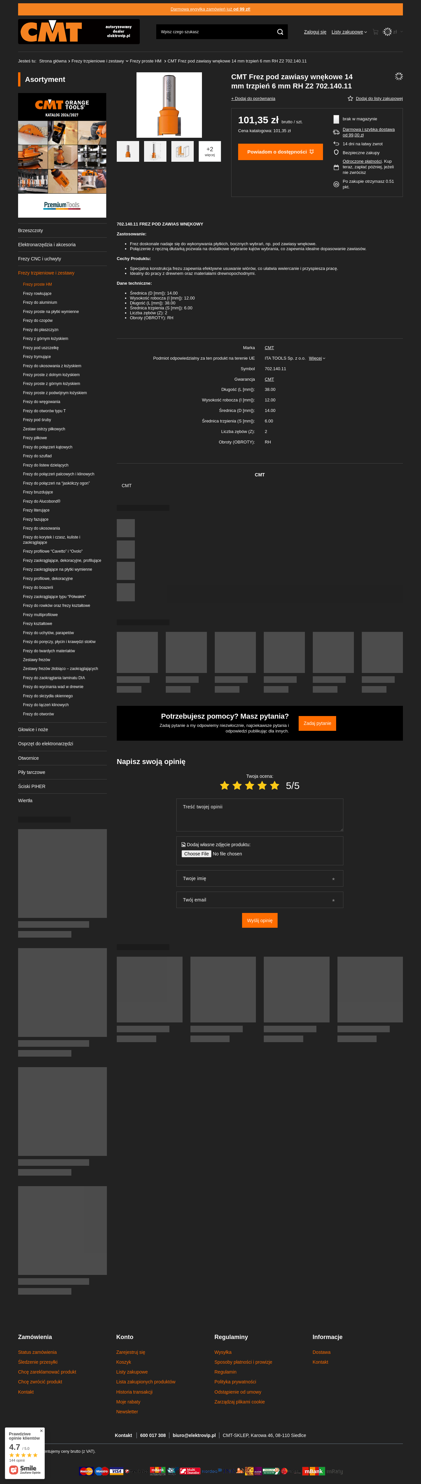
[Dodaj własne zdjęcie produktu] (225, 853)
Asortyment (45, 79)
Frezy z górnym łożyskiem (45, 338)
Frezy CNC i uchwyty (39, 258)
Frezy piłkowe (35, 438)
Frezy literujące (36, 510)
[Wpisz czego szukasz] (222, 31)
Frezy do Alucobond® (42, 501)
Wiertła (25, 800)
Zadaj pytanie (317, 723)
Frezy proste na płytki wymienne (51, 311)
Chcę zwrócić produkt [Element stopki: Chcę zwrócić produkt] (40, 1381)
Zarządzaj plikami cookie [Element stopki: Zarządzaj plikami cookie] (239, 1401)
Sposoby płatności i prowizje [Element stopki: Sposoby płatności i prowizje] (243, 1362)
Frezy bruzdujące (38, 492)
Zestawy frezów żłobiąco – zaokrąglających (60, 668)
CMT (269, 347)
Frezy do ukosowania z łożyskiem (52, 366)
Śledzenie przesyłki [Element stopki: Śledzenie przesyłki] (38, 1362)
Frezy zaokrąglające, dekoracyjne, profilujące (62, 560)
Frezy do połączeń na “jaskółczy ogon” (56, 483)
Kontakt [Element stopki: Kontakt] (26, 1392)
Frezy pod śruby (37, 420)
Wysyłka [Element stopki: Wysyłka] (223, 1352)
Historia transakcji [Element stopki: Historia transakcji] (134, 1392)
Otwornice (28, 758)
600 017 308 (153, 1435)
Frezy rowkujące (37, 293)
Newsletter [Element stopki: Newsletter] (127, 1411)
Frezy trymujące (37, 356)
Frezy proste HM (146, 61)
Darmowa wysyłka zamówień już (211, 9)
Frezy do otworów (38, 714)
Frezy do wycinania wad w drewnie (53, 686)
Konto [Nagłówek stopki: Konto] (125, 1337)
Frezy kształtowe (37, 623)
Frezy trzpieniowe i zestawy (98, 61)
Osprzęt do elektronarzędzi (45, 743)
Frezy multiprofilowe (40, 614)
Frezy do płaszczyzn (41, 329)
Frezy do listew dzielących (45, 465)
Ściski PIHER (31, 786)
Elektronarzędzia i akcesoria (47, 244)
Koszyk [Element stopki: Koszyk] (123, 1362)
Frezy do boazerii (38, 587)
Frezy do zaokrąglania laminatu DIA (54, 678)
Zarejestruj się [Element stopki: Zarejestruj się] (130, 1352)
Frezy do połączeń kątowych (47, 447)
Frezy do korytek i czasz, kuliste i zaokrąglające (51, 539)
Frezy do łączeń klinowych (46, 705)
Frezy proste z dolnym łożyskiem (51, 374)
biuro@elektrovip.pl (194, 1435)
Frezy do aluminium (40, 302)
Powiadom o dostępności (280, 152)
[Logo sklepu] (79, 32)
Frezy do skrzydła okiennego (48, 696)
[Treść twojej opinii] (259, 815)
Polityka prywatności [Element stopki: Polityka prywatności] (235, 1381)
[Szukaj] (280, 31)
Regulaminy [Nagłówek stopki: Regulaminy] (231, 1337)
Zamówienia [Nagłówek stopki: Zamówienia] (35, 1337)
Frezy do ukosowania (41, 528)
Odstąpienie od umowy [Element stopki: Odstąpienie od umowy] (237, 1392)
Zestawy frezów (36, 660)
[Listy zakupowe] (349, 32)
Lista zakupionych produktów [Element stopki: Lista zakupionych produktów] (146, 1381)
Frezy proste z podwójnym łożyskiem (55, 393)
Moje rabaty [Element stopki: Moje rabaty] (128, 1401)
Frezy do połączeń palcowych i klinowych (58, 474)
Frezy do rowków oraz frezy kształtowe (56, 605)
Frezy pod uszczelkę (41, 348)
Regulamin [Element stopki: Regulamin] (225, 1372)
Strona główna (52, 61)
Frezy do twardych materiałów (49, 651)
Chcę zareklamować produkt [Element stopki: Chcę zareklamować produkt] (47, 1372)
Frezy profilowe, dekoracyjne (48, 578)
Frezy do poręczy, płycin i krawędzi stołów (59, 641)
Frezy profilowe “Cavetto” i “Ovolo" (53, 551)
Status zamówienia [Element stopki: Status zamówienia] (37, 1352)
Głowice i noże (33, 729)
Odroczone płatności (362, 161)
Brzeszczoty (30, 230)
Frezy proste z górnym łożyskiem (51, 383)
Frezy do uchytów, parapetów (48, 633)
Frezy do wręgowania (41, 401)
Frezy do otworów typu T (44, 411)
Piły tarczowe (31, 772)
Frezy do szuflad (37, 456)
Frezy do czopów (38, 320)
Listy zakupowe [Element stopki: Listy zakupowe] (132, 1372)
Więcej (315, 358)
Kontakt (124, 1435)
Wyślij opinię (260, 920)
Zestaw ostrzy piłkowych (44, 429)
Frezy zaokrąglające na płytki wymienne (57, 569)
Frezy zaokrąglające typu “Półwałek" (54, 596)
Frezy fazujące (35, 519)
